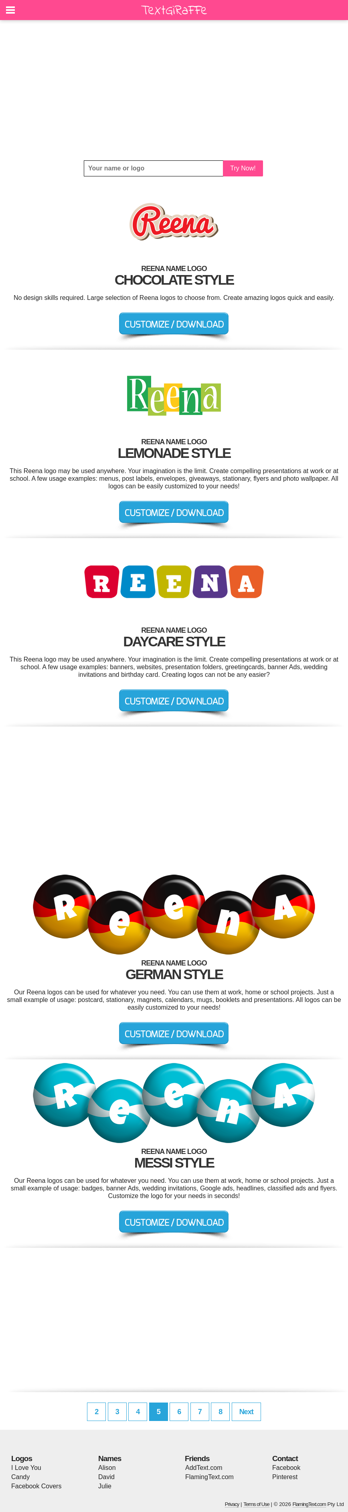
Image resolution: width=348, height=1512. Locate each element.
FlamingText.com (209, 1477)
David (106, 1477)
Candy (20, 1477)
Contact (285, 1458)
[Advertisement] (174, 90)
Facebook (286, 1467)
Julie (104, 1486)
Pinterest (284, 1477)
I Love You (26, 1467)
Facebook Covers (36, 1486)
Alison (107, 1467)
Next (246, 1412)
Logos (21, 1458)
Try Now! (242, 168)
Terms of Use (256, 1504)
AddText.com (203, 1467)
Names (109, 1458)
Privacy (232, 1504)
